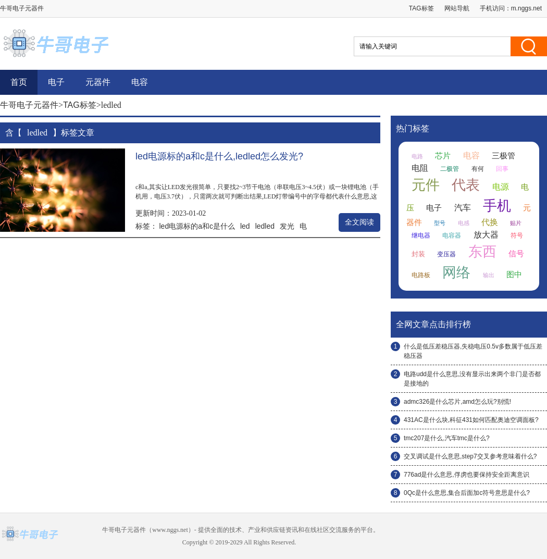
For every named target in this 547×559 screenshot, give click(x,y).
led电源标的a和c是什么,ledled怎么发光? (219, 156)
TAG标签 (421, 8)
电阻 (420, 168)
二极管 (449, 168)
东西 (482, 251)
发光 (287, 226)
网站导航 (456, 8)
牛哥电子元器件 (29, 105)
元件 (426, 185)
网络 (456, 272)
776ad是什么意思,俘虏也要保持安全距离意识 (466, 474)
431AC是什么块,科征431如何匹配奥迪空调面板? (471, 420)
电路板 (421, 275)
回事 (502, 168)
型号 (439, 223)
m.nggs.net (526, 8)
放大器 (486, 234)
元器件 (97, 82)
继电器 (421, 235)
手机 (497, 206)
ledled (265, 226)
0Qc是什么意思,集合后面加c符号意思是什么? (467, 492)
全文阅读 (359, 222)
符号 (517, 235)
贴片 (515, 223)
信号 (516, 254)
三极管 (503, 156)
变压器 (446, 254)
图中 (514, 274)
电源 (500, 186)
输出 (488, 275)
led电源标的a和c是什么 (197, 226)
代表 (466, 185)
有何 (477, 168)
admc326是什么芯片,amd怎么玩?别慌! (457, 401)
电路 (417, 156)
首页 (18, 82)
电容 (139, 82)
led (245, 226)
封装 (418, 254)
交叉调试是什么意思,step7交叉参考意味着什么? (470, 456)
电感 (463, 223)
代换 (489, 222)
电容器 (451, 235)
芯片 (443, 156)
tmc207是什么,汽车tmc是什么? (447, 438)
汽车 (462, 207)
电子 (56, 82)
